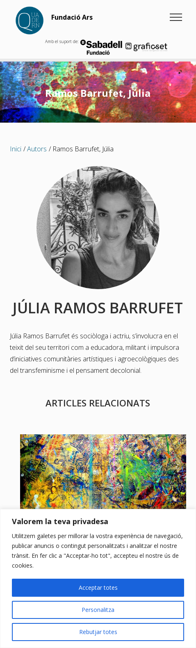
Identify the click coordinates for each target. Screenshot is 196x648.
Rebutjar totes (98, 632)
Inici (15, 148)
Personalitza (98, 610)
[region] (98, 578)
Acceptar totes (98, 587)
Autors (37, 148)
